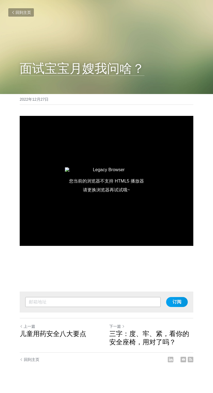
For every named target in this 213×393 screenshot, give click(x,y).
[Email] (183, 359)
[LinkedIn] (170, 359)
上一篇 (27, 326)
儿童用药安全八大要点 (53, 333)
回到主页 (21, 12)
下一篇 (117, 326)
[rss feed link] (190, 359)
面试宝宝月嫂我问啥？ (82, 68)
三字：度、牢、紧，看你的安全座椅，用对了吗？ (149, 338)
